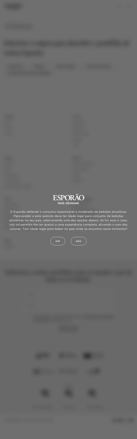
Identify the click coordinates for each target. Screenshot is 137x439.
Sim (58, 241)
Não (78, 241)
